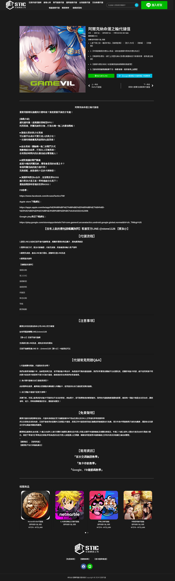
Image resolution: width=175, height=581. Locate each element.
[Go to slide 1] (85, 532)
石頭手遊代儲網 (34, 337)
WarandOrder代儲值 (35, 521)
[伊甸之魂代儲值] (103, 505)
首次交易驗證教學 (86, 456)
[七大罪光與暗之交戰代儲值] (69, 505)
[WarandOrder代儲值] (35, 505)
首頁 (89, 33)
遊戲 (103, 39)
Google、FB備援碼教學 (86, 470)
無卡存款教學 (87, 463)
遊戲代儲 (97, 33)
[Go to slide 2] (87, 532)
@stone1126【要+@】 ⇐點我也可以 (55, 349)
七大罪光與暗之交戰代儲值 (69, 521)
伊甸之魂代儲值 (103, 521)
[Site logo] (16, 5)
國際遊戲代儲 (106, 33)
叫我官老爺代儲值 (138, 521)
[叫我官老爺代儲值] (138, 505)
